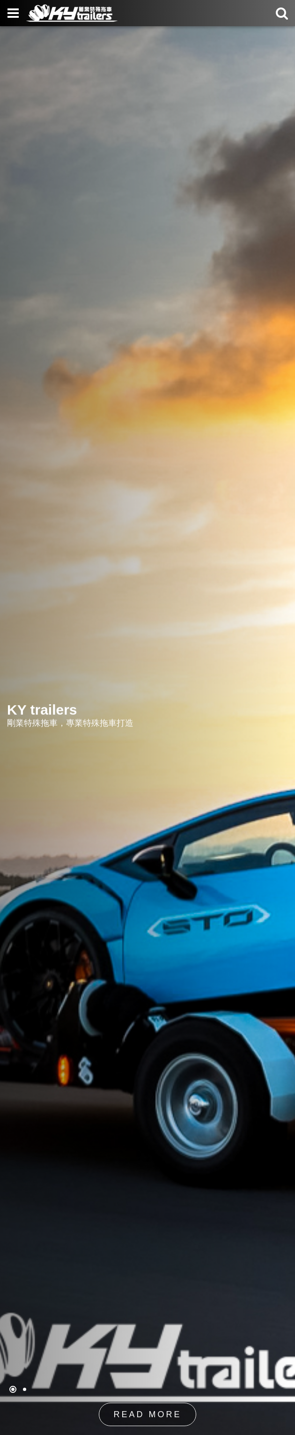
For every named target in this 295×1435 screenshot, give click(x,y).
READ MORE (147, 1415)
